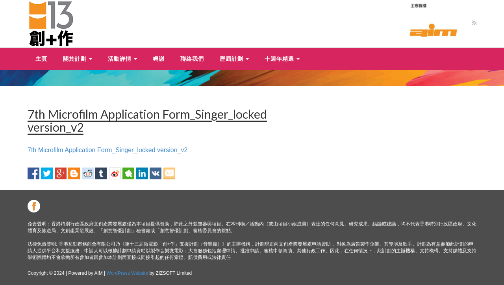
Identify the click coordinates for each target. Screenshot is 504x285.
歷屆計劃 (234, 58)
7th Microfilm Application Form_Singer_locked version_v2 (107, 150)
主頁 (41, 58)
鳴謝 (159, 58)
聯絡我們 (192, 58)
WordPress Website (127, 273)
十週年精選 (282, 58)
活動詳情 (122, 58)
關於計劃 (77, 58)
